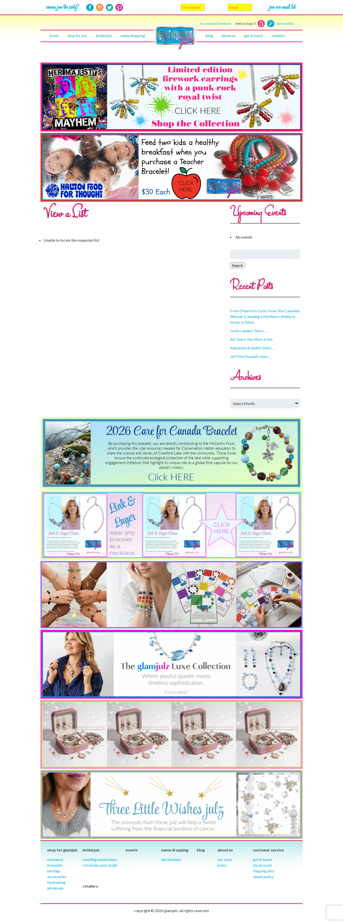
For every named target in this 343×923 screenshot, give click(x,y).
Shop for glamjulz (62, 850)
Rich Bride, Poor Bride (100, 865)
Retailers (278, 35)
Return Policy (263, 876)
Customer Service (268, 850)
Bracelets (55, 865)
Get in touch (253, 35)
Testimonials (171, 859)
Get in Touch (262, 859)
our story (224, 859)
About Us (229, 35)
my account (208, 23)
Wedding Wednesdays (100, 859)
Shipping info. (264, 871)
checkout (236, 23)
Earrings (54, 871)
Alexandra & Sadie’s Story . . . (253, 348)
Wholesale (55, 888)
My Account (262, 865)
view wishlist (285, 23)
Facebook (90, 7)
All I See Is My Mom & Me (251, 339)
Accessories (56, 876)
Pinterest (119, 7)
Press (221, 865)
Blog (209, 35)
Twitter (109, 7)
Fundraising (56, 882)
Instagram (99, 7)
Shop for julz (77, 35)
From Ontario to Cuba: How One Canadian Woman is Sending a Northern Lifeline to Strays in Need (265, 316)
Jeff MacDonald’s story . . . (251, 356)
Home (54, 35)
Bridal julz (104, 35)
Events (132, 850)
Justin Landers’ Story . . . (249, 330)
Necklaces (55, 859)
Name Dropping (133, 35)
